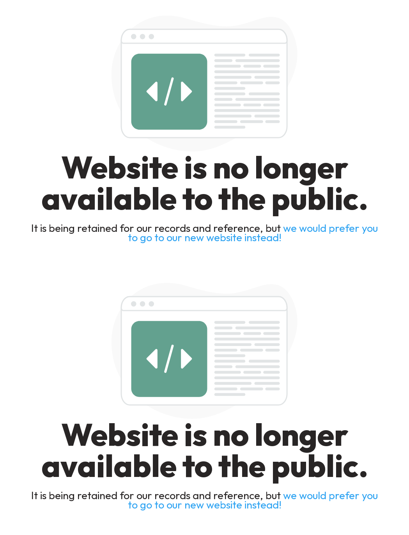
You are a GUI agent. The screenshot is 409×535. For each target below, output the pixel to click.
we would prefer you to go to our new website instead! (253, 232)
